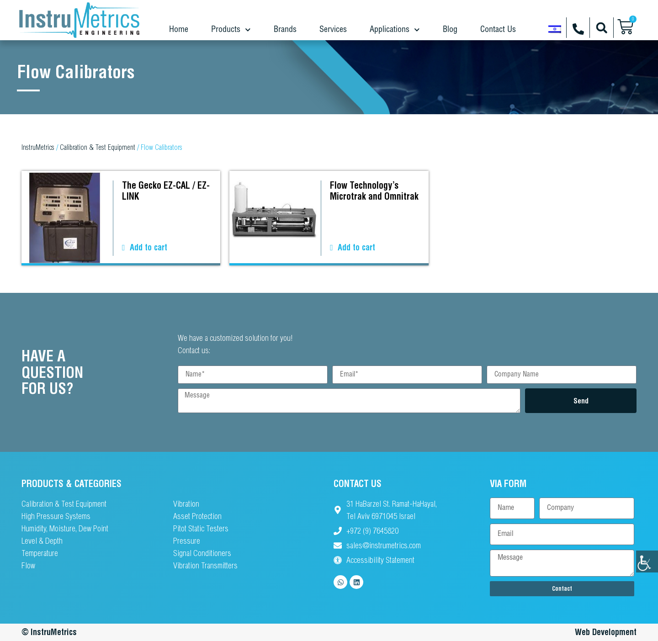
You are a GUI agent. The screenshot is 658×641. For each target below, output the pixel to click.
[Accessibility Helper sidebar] (647, 561)
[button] (601, 27)
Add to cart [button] (148, 247)
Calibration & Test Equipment (97, 147)
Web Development (606, 632)
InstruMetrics (37, 147)
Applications (395, 29)
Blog (450, 29)
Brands (285, 29)
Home (178, 29)
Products (231, 29)
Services (333, 29)
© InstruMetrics (49, 632)
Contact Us (498, 29)
